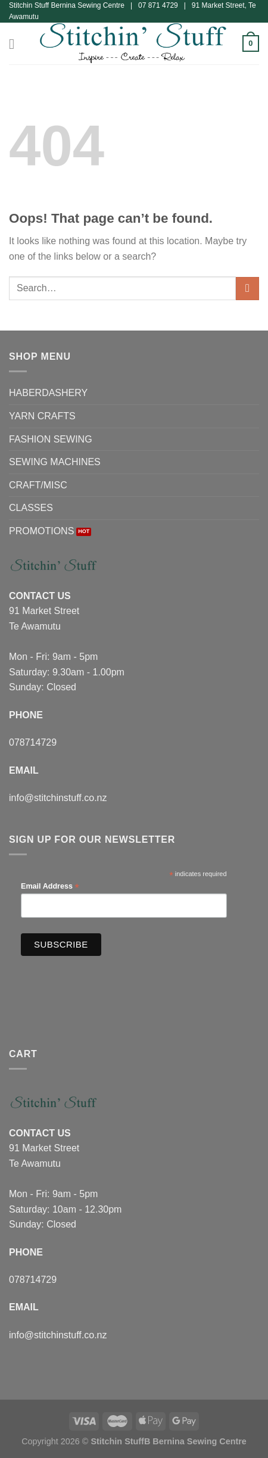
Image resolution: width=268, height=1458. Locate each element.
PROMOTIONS (41, 531)
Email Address (50, 886)
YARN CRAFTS (42, 416)
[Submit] (247, 288)
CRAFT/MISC (38, 485)
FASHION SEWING (50, 439)
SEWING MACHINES (55, 462)
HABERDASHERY (48, 393)
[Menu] (16, 43)
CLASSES (31, 508)
